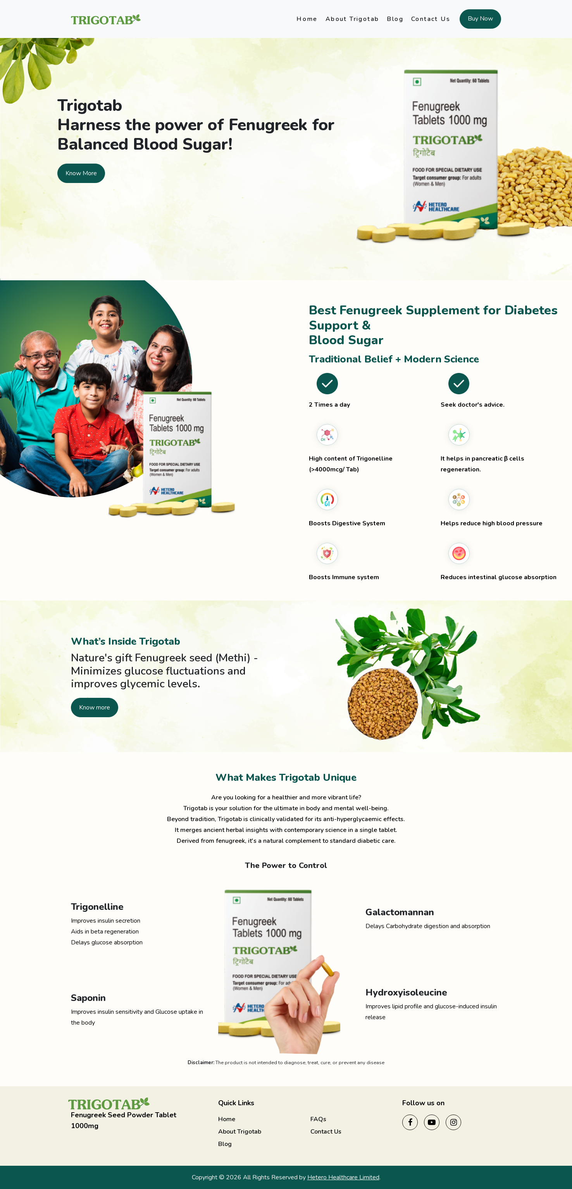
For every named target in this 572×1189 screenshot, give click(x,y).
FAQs (318, 1119)
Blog (395, 19)
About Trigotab (352, 19)
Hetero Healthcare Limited (343, 1177)
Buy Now (480, 18)
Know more (94, 707)
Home (307, 19)
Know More (81, 173)
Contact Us (430, 19)
